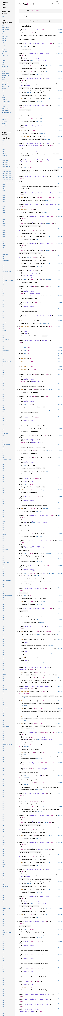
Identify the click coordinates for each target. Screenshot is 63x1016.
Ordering (48, 631)
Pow (39, 732)
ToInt (27, 942)
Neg (43, 608)
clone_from (25, 136)
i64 (28, 353)
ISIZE (25, 356)
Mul (26, 497)
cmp (22, 631)
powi (22, 752)
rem (22, 835)
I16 (25, 347)
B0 (53, 732)
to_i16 (23, 361)
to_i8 (23, 358)
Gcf (22, 277)
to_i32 (23, 364)
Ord (26, 627)
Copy (27, 994)
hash (22, 321)
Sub (47, 869)
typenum (21, 2)
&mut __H (49, 321)
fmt (22, 197)
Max (30, 375)
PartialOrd (29, 687)
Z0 (46, 105)
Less (31, 167)
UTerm (39, 801)
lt (22, 701)
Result (51, 197)
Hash (27, 316)
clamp (23, 657)
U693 (37, 11)
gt (22, 716)
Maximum (23, 442)
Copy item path (34, 4)
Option (21, 693)
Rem (47, 815)
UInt (47, 732)
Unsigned (28, 30)
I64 (25, 353)
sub (22, 889)
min (22, 450)
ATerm (31, 497)
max (22, 389)
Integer (45, 340)
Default (28, 205)
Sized (26, 333)
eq (22, 672)
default (24, 209)
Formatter (39, 197)
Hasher (31, 321)
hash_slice (25, 326)
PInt (31, 46)
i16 (28, 347)
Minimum (23, 381)
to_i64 (23, 366)
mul (22, 508)
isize (31, 356)
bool (45, 672)
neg (22, 619)
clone (23, 130)
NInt (33, 11)
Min (37, 378)
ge (22, 723)
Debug (27, 193)
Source (20, 6)
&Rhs (35, 678)
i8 (27, 345)
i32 (28, 350)
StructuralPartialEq (26, 1011)
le (22, 708)
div (22, 236)
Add (47, 53)
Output (25, 46)
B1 (53, 763)
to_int (23, 948)
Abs (43, 43)
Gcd (30, 270)
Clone (27, 126)
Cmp (24, 84)
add (22, 71)
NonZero (37, 30)
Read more (39, 74)
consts (26, 2)
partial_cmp (25, 691)
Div (47, 216)
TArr (35, 566)
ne (22, 678)
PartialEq (29, 667)
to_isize (24, 369)
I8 (24, 345)
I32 (25, 350)
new (25, 32)
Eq (26, 999)
